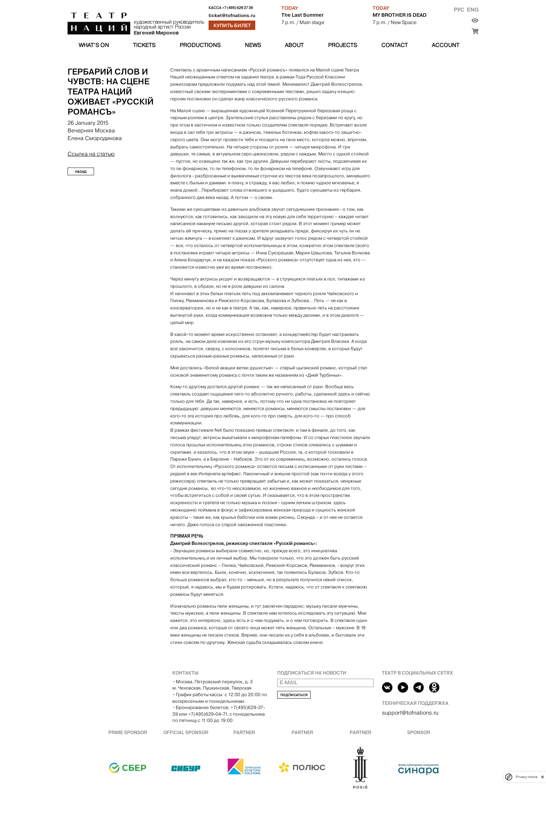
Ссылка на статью (91, 154)
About (294, 45)
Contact (394, 45)
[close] (542, 776)
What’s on (94, 45)
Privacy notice (526, 777)
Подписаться (293, 695)
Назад (81, 171)
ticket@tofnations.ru (232, 15)
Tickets (144, 45)
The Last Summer (302, 15)
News (253, 45)
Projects (342, 45)
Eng (472, 9)
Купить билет (232, 25)
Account (445, 45)
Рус (459, 9)
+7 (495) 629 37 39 (237, 8)
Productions (200, 45)
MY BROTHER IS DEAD (400, 15)
